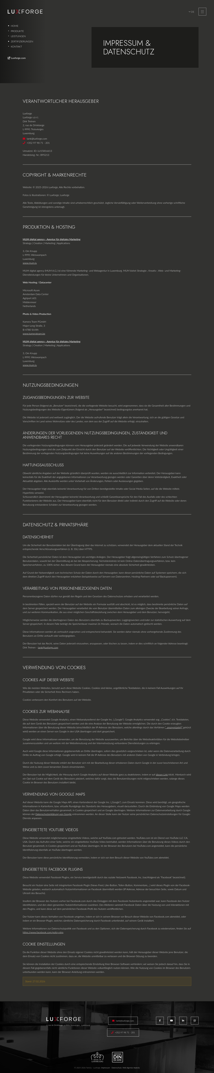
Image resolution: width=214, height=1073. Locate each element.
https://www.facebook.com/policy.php (43, 932)
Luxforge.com (18, 57)
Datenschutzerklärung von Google (53, 814)
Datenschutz (117, 1068)
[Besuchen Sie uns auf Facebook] (160, 1020)
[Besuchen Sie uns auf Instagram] (195, 1020)
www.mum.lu (30, 262)
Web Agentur (127, 1068)
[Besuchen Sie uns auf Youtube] (171, 1020)
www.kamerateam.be (34, 333)
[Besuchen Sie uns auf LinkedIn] (183, 1020)
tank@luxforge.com (37, 138)
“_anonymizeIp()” (174, 727)
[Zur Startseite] (25, 12)
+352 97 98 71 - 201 (38, 142)
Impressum (105, 1068)
